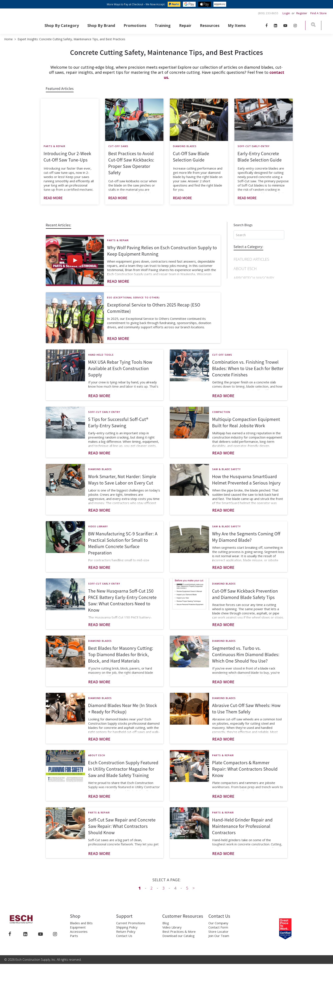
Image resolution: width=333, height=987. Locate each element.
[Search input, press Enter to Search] (259, 234)
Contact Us (124, 939)
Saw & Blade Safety (226, 472)
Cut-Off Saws (118, 146)
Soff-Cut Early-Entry (254, 146)
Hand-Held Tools (101, 357)
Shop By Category (62, 25)
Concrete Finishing (253, 301)
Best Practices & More (179, 934)
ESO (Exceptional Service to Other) (133, 297)
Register (301, 13)
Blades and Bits (81, 926)
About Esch (245, 268)
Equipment (78, 930)
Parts (74, 939)
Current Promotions (130, 926)
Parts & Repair (54, 146)
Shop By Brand (101, 25)
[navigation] (259, 295)
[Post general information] (69, 174)
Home (9, 39)
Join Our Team (218, 939)
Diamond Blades (184, 146)
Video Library (98, 529)
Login (287, 13)
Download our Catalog (178, 939)
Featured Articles (60, 88)
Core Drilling (247, 310)
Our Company (218, 926)
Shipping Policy (127, 930)
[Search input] (259, 235)
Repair (185, 25)
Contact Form (218, 930)
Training (163, 25)
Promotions (135, 25)
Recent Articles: (58, 225)
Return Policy (125, 934)
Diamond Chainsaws (254, 338)
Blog (165, 926)
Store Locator (218, 934)
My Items (237, 25)
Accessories (79, 934)
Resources (209, 25)
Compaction (246, 292)
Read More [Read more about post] (53, 197)
